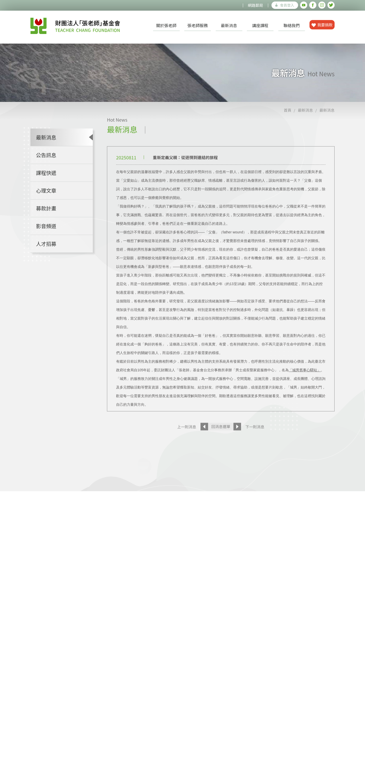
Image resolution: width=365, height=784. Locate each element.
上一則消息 (186, 440)
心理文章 (46, 203)
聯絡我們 (291, 25)
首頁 (287, 123)
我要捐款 (322, 24)
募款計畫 (46, 221)
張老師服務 (198, 25)
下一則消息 (254, 440)
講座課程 (260, 25)
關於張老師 (166, 25)
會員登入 (284, 5)
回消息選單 (220, 439)
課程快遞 (46, 186)
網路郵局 (255, 5)
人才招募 (46, 257)
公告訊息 (46, 168)
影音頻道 (46, 239)
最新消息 (229, 25)
